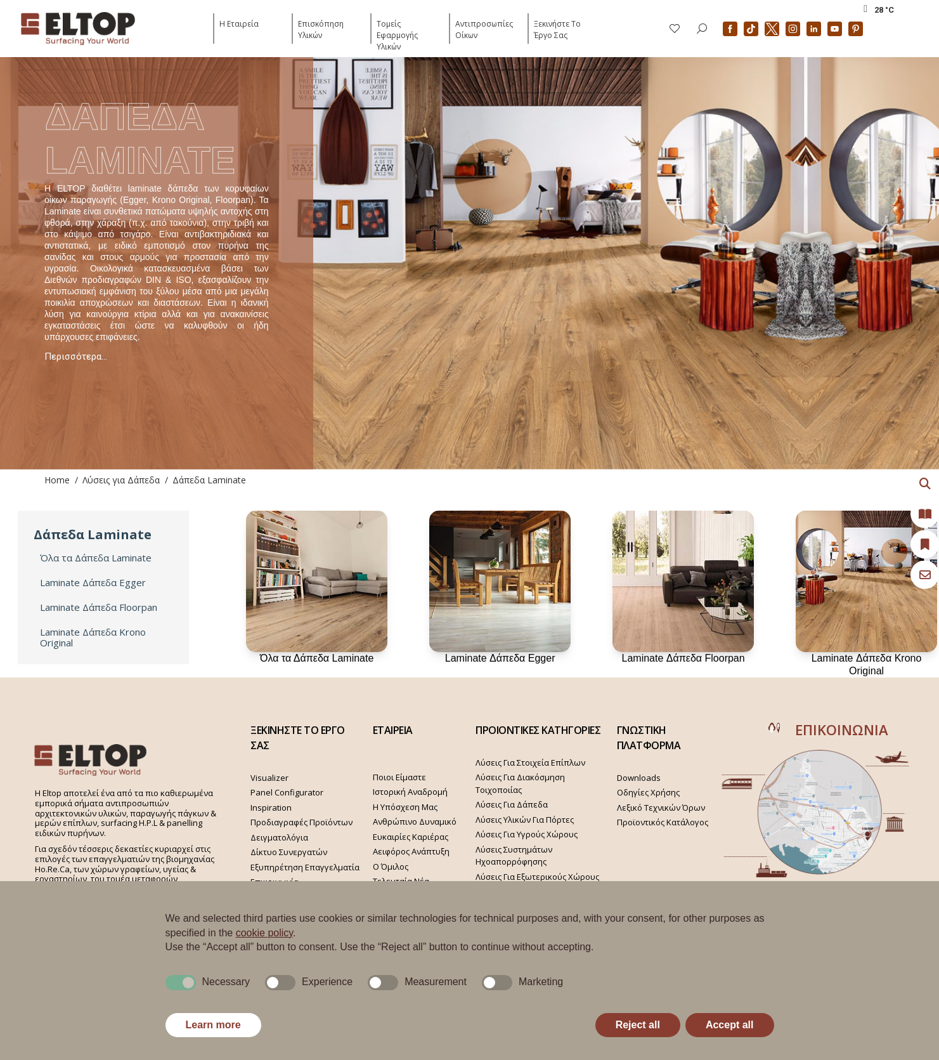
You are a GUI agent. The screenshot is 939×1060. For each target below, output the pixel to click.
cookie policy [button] (264, 932)
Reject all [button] (638, 1024)
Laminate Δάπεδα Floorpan (98, 607)
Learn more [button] (213, 1024)
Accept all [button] (730, 1024)
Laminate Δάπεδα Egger (93, 582)
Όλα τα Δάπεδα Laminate (96, 558)
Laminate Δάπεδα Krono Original (93, 637)
